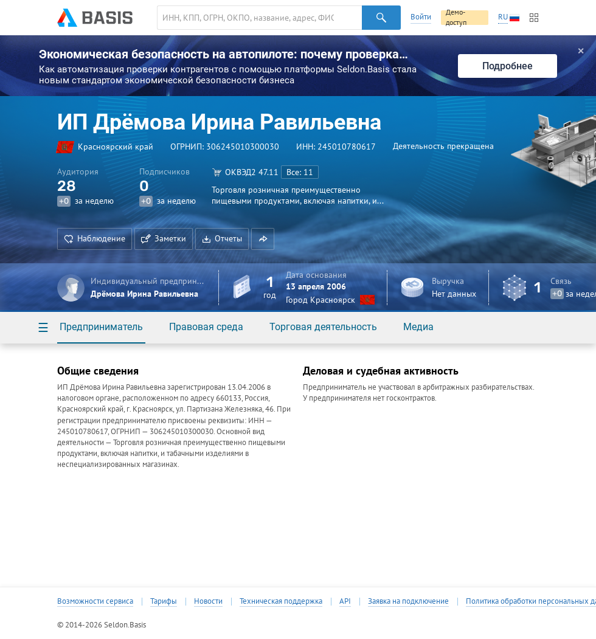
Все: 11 (299, 172)
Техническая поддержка (281, 601)
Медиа (418, 327)
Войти (421, 17)
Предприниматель (101, 327)
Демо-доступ (456, 17)
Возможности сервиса (95, 601)
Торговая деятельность (323, 327)
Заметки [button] (163, 238)
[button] (262, 239)
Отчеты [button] (222, 238)
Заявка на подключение (408, 601)
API (345, 601)
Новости (208, 601)
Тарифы (163, 601)
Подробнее (507, 66)
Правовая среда (206, 327)
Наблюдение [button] (94, 238)
